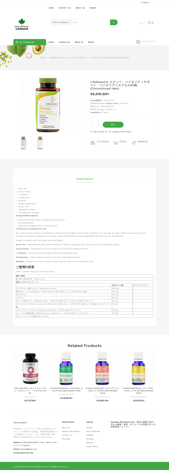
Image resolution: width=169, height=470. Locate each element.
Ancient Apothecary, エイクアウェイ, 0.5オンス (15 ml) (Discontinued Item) (102, 389)
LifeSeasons (108, 100)
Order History (92, 445)
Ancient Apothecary (66, 393)
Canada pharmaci (41, 466)
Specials (90, 438)
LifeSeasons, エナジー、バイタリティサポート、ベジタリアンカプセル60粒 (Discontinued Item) (89, 58)
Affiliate (89, 434)
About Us (66, 427)
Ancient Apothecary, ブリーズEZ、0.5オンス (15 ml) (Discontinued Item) (139, 389)
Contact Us (67, 434)
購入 (113, 124)
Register (130, 23)
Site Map (66, 438)
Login (140, 23)
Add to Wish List (100, 132)
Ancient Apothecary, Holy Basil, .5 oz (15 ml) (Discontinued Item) (66, 388)
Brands (89, 427)
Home (42, 57)
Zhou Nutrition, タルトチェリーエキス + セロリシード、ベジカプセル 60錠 (30, 389)
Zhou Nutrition (30, 396)
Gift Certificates (93, 430)
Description (84, 177)
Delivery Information (71, 430)
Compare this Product (123, 132)
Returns (89, 442)
